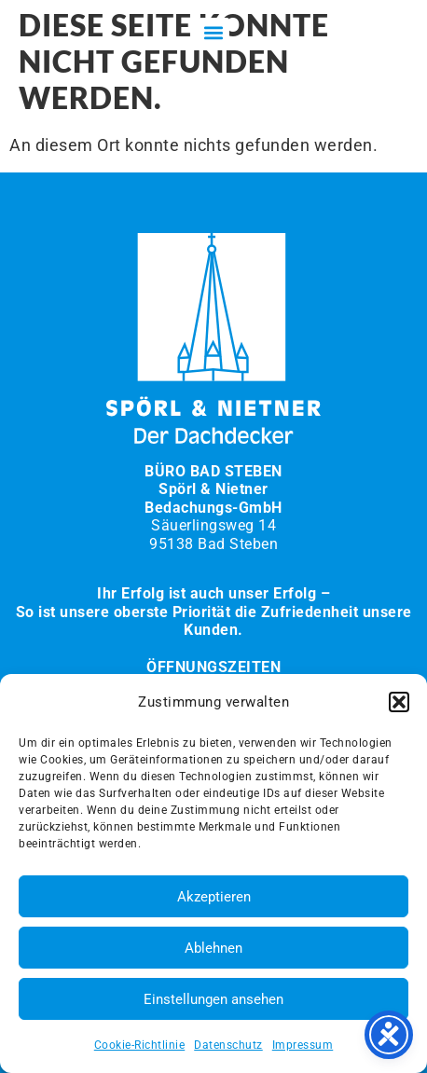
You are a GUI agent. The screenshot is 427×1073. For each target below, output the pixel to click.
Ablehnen (213, 948)
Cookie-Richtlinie (140, 1045)
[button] (399, 702)
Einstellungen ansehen (213, 999)
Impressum (303, 1045)
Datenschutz (228, 1045)
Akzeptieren (214, 896)
